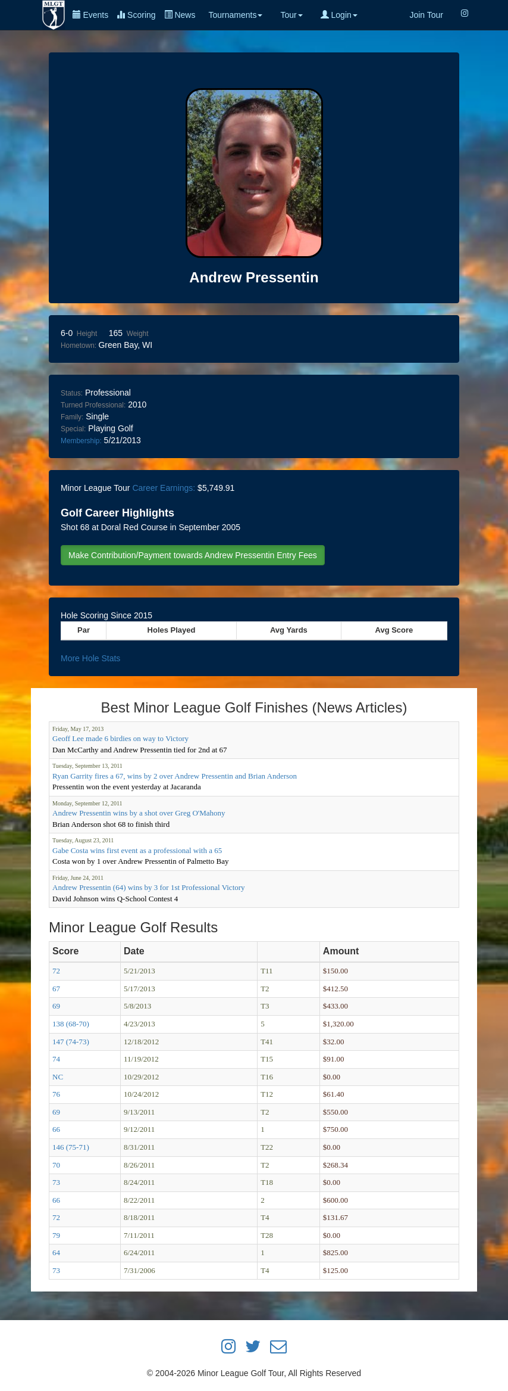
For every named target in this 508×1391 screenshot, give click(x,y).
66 (56, 1129)
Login (339, 15)
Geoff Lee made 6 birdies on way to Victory (120, 738)
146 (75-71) (70, 1147)
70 (56, 1164)
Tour (291, 15)
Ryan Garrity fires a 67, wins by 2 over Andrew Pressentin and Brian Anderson (174, 775)
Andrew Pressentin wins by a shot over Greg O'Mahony (138, 812)
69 (56, 1005)
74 (56, 1058)
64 (56, 1252)
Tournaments (235, 15)
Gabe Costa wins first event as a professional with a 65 (137, 850)
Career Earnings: (163, 488)
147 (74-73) (70, 1041)
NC (57, 1076)
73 (56, 1182)
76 (56, 1094)
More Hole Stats (90, 658)
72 (56, 970)
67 (56, 988)
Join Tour (426, 15)
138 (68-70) (70, 1023)
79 (56, 1235)
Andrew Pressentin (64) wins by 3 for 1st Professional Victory (148, 887)
